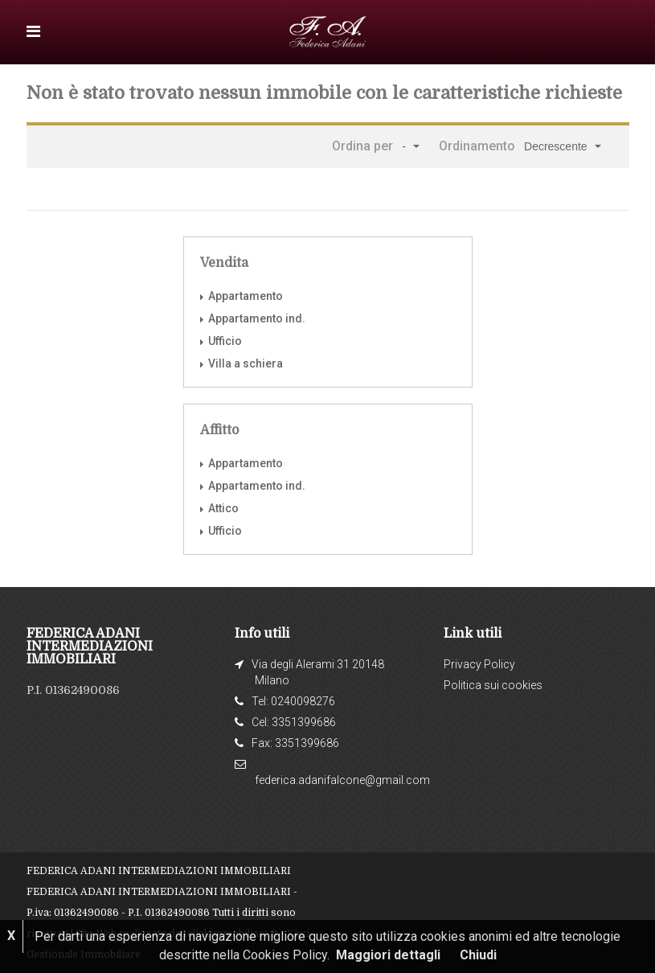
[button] (409, 146)
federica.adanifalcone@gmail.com (342, 780)
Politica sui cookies (493, 685)
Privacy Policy (479, 664)
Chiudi (478, 955)
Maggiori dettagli (388, 955)
